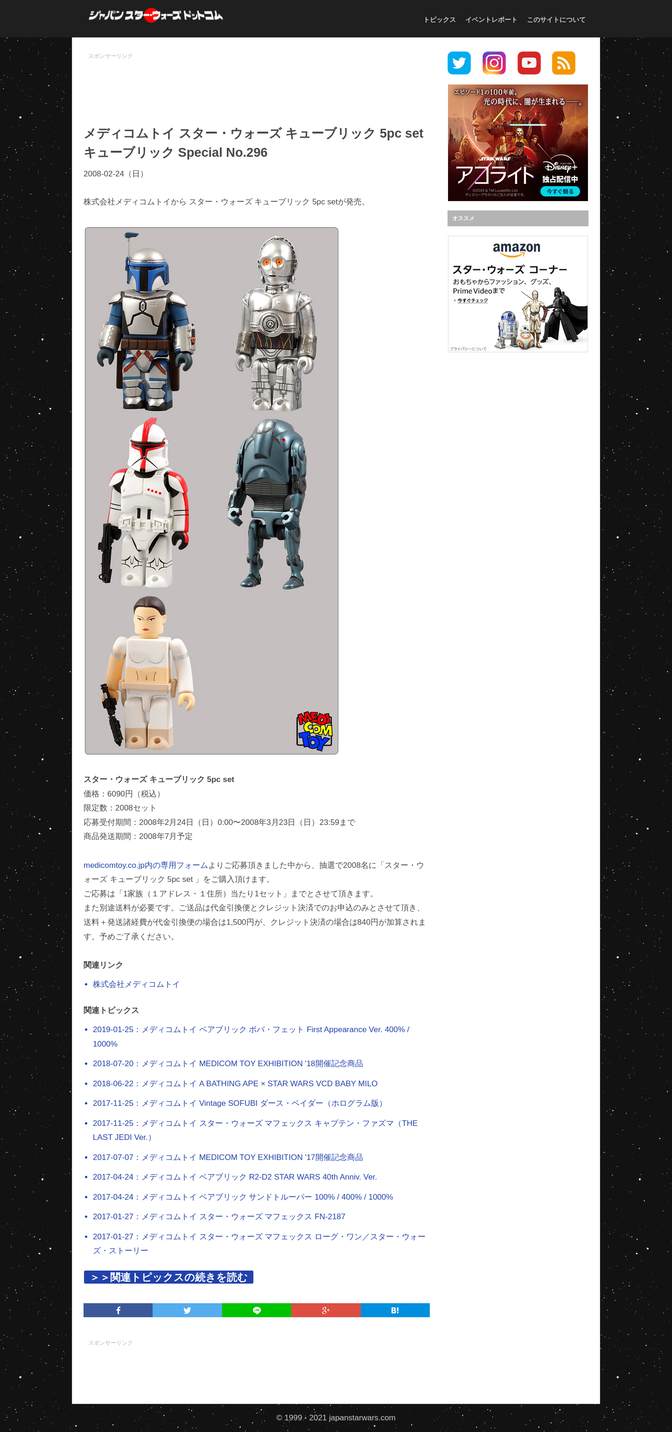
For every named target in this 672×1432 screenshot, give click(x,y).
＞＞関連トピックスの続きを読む (169, 1277)
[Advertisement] (257, 84)
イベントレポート (491, 19)
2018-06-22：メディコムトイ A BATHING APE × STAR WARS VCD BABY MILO (235, 1083)
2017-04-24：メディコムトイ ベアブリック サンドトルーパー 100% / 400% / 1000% (243, 1197)
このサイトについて (556, 19)
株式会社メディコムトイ (136, 984)
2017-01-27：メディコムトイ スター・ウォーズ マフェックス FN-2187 (219, 1216)
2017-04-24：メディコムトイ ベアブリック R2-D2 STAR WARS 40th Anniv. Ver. (235, 1177)
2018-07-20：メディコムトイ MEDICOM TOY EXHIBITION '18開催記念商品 (228, 1063)
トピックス (439, 19)
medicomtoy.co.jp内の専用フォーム (146, 865)
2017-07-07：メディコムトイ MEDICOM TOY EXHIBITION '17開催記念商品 (228, 1157)
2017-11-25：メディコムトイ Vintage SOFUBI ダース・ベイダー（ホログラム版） (240, 1103)
